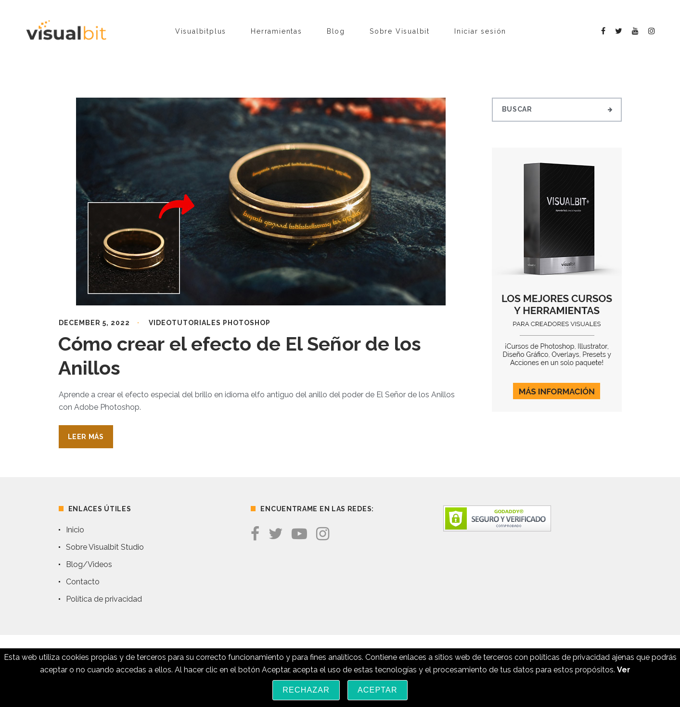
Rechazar (306, 690)
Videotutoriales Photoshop (209, 323)
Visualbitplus (200, 31)
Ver (623, 669)
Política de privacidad (104, 599)
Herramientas (276, 31)
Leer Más (86, 437)
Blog (336, 31)
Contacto (83, 581)
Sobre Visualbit (400, 31)
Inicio (75, 529)
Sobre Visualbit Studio (105, 547)
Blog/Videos (89, 564)
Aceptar (378, 690)
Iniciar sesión (480, 31)
